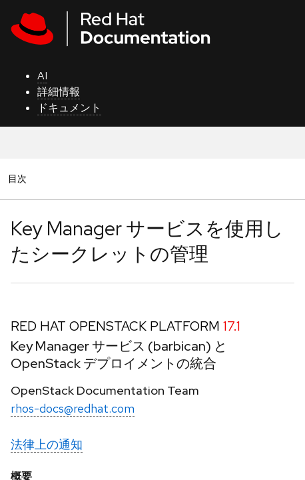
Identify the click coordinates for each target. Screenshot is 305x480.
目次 (19, 178)
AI (42, 76)
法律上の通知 (47, 444)
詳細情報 (58, 92)
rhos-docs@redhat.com (73, 408)
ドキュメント (69, 108)
